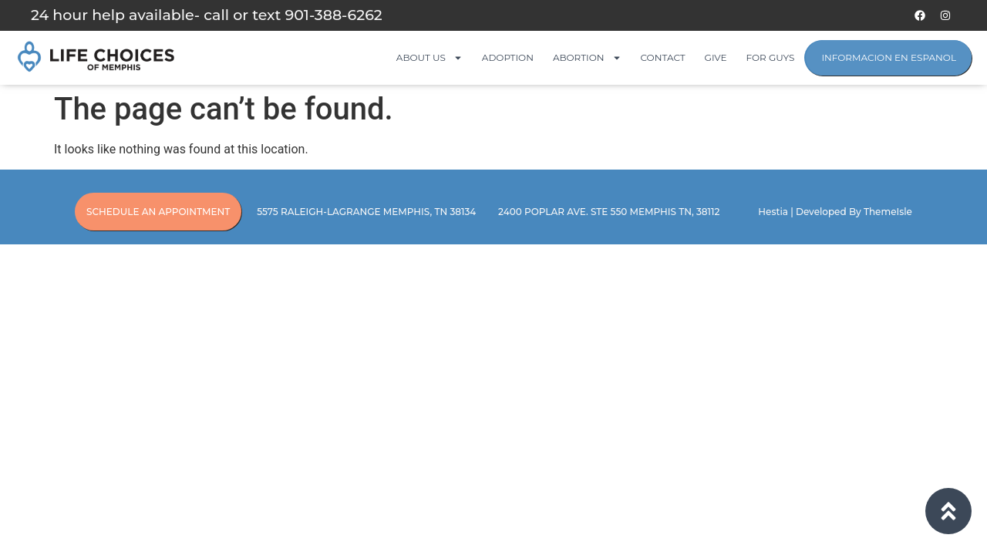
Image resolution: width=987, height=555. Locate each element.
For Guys (770, 57)
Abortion (587, 57)
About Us (429, 57)
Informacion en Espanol (888, 57)
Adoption (508, 57)
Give (716, 57)
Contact (663, 57)
